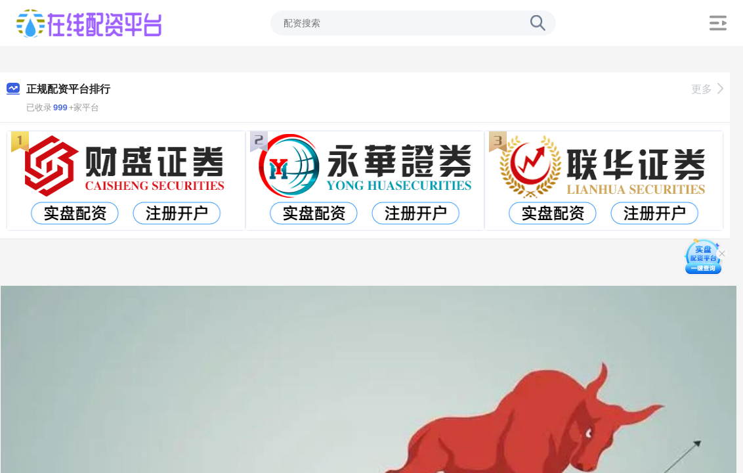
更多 (707, 89)
